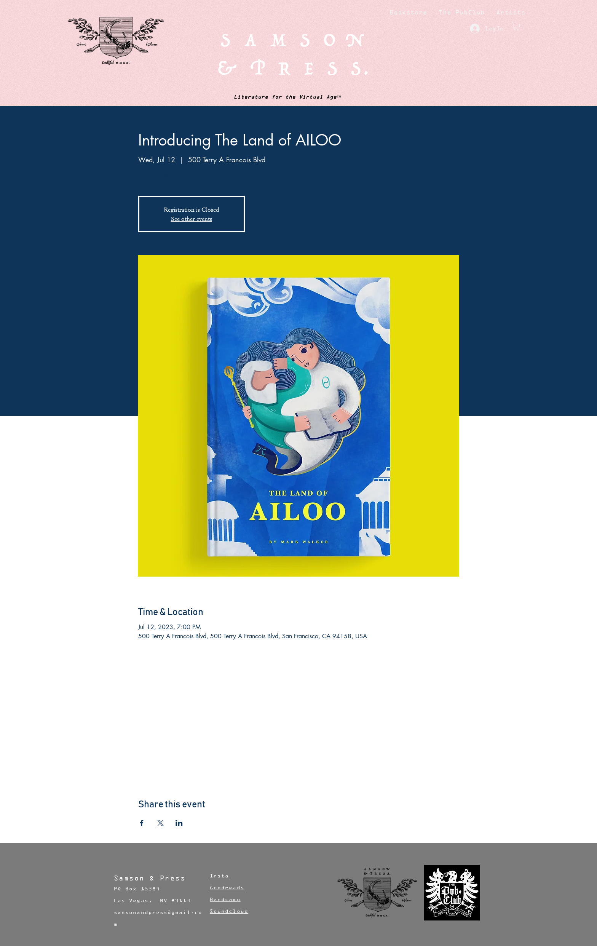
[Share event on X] (160, 823)
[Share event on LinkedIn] (179, 823)
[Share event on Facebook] (141, 823)
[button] (516, 26)
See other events (191, 218)
